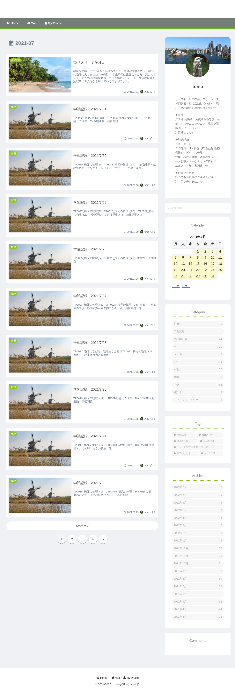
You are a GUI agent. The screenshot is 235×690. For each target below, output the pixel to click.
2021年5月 (198, 601)
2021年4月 (198, 609)
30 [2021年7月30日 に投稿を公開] (205, 276)
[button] (226, 208)
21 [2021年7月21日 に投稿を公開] (190, 270)
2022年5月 (198, 510)
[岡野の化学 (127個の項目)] (210, 435)
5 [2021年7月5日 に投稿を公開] (175, 257)
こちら (190, 132)
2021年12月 (198, 548)
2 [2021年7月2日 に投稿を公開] (205, 251)
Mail (115, 677)
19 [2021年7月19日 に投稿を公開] (175, 270)
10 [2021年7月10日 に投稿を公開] (213, 257)
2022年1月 (198, 540)
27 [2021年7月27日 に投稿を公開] (183, 276)
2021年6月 (198, 594)
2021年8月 (198, 578)
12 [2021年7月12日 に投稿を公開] (175, 264)
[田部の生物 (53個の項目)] (184, 441)
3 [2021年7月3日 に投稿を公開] (213, 251)
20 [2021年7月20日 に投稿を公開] (183, 270)
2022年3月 (198, 525)
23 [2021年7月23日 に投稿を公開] (205, 270)
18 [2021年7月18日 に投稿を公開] (220, 264)
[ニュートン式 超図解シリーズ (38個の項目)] (198, 447)
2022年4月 (198, 517)
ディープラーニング (198, 400)
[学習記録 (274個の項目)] (184, 435)
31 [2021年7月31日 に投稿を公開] (213, 276)
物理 (198, 369)
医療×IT (198, 323)
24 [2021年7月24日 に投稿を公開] (213, 270)
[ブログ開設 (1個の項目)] (211, 453)
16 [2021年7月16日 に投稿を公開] (205, 264)
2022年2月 (198, 533)
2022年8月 (198, 487)
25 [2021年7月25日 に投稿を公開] (220, 270)
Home (101, 677)
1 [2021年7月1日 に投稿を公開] (198, 251)
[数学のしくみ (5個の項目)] (185, 453)
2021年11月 (198, 556)
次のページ (82, 525)
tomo (198, 86)
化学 (198, 361)
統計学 (198, 392)
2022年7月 (198, 494)
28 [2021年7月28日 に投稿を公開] (190, 276)
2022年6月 (198, 502)
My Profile (131, 677)
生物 (198, 384)
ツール (198, 354)
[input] (198, 208)
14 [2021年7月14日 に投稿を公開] (190, 264)
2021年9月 (198, 571)
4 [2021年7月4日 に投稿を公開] (220, 251)
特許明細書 (198, 339)
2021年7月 (198, 586)
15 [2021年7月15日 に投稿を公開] (198, 264)
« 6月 (176, 286)
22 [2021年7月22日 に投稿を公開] (198, 270)
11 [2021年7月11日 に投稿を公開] (220, 257)
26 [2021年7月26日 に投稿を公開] (175, 276)
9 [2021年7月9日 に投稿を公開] (205, 257)
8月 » (186, 286)
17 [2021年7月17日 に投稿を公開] (213, 264)
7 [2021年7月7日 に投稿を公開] (190, 257)
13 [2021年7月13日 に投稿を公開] (183, 264)
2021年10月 (198, 563)
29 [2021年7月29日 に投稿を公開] (198, 276)
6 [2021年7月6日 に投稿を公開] (183, 257)
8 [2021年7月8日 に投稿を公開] (198, 257)
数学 (198, 377)
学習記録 (198, 331)
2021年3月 (198, 616)
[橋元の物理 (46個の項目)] (211, 441)
